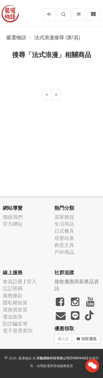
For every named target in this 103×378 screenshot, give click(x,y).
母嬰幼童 (64, 238)
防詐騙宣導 (15, 324)
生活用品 (64, 224)
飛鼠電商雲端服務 (53, 366)
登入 (32, 281)
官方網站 (13, 224)
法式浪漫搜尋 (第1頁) (57, 38)
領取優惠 (87, 338)
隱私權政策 (15, 302)
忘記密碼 (13, 288)
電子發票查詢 (17, 330)
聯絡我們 (13, 217)
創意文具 (64, 245)
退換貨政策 (15, 309)
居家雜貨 (64, 217)
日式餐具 (64, 231)
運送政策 (13, 316)
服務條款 (13, 295)
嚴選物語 (16, 38)
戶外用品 (64, 252)
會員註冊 (13, 281)
